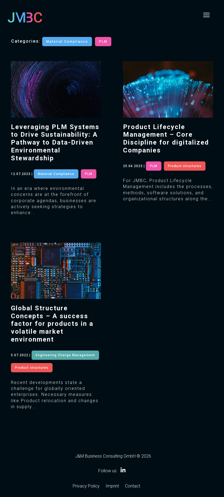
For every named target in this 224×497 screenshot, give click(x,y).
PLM (103, 41)
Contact (132, 486)
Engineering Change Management (65, 355)
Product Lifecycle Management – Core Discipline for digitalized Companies (166, 138)
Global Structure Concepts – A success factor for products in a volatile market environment (52, 323)
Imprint (112, 486)
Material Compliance (67, 41)
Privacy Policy (86, 486)
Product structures (31, 368)
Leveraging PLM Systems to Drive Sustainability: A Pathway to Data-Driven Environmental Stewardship (55, 142)
